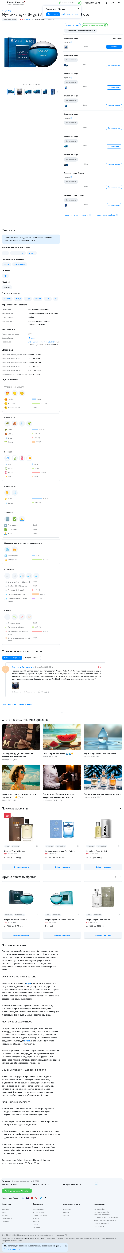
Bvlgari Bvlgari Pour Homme (98, 920)
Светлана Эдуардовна (23, 667)
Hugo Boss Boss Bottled (96, 851)
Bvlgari (27, 1041)
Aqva (28, 983)
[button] (58, 92)
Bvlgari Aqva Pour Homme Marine (59, 920)
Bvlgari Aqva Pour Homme (15, 920)
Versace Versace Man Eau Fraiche (60, 851)
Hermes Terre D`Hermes (14, 851)
